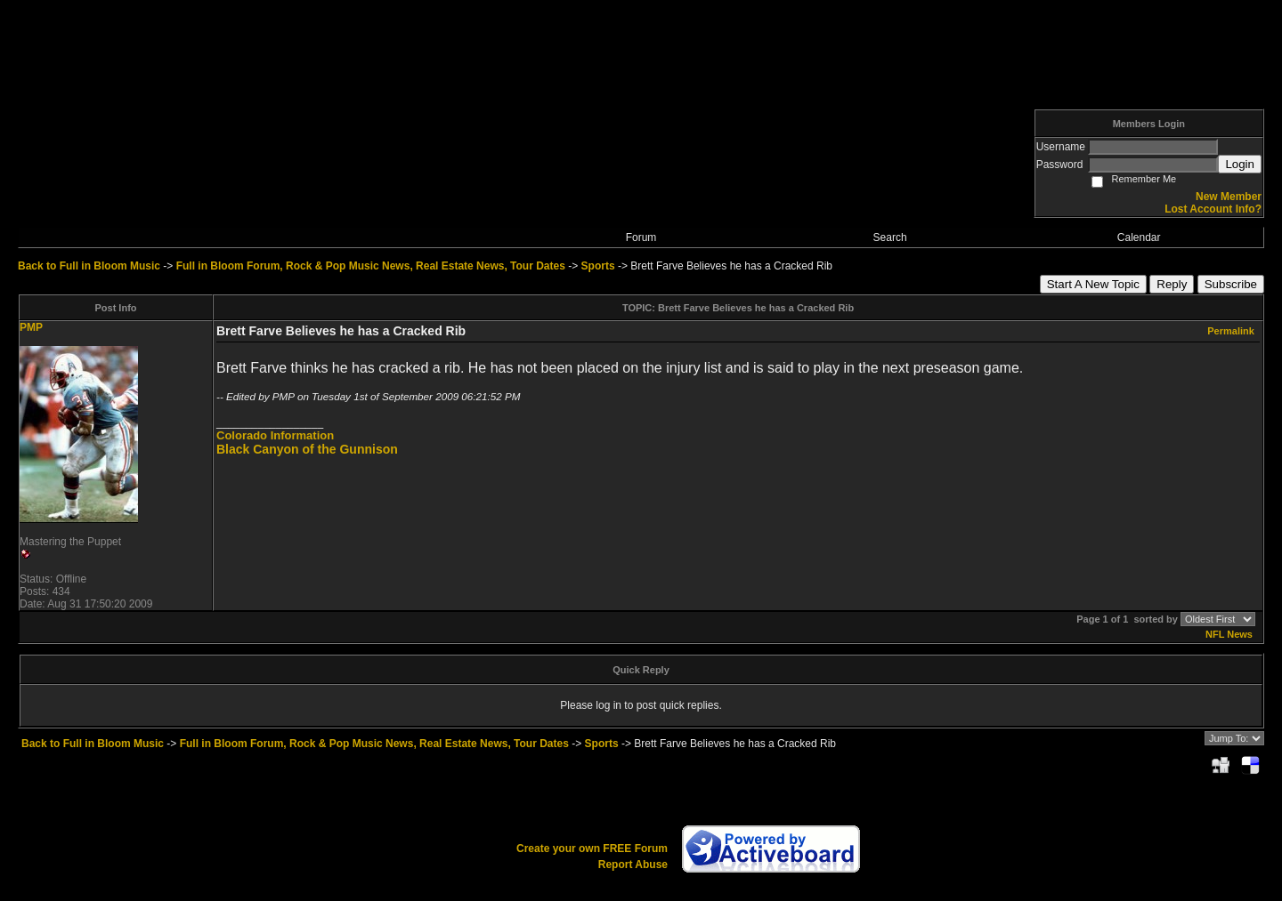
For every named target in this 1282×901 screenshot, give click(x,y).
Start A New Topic (1093, 284)
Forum (641, 237)
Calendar (1139, 237)
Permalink (1230, 331)
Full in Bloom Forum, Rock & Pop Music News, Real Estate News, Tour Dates (370, 266)
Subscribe (1231, 284)
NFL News (1229, 634)
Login (1239, 164)
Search (890, 237)
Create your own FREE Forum (592, 848)
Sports (598, 266)
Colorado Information (275, 435)
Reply (1171, 284)
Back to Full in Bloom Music (89, 266)
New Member (1229, 196)
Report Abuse (633, 864)
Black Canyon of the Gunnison (307, 449)
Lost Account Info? (1213, 209)
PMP (31, 327)
